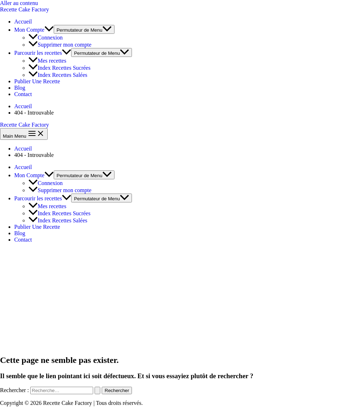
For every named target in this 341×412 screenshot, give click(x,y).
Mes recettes (47, 61)
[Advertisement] (170, 298)
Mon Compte (34, 30)
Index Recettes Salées (57, 75)
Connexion (45, 38)
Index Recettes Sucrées (59, 68)
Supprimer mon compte (59, 45)
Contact (23, 94)
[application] (49, 30)
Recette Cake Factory (24, 9)
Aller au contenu (19, 3)
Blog (19, 88)
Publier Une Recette (37, 81)
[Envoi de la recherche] (97, 390)
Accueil (23, 22)
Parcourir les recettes (42, 53)
